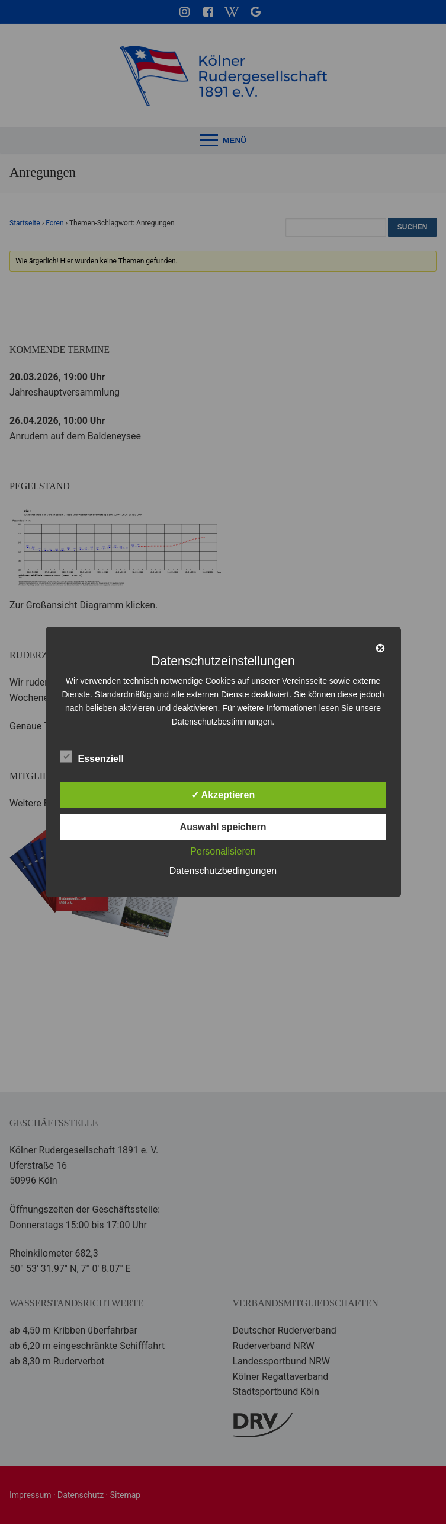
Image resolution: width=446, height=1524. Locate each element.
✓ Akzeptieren (223, 795)
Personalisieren (222, 851)
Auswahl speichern (223, 827)
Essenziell (92, 757)
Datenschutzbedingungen (223, 871)
